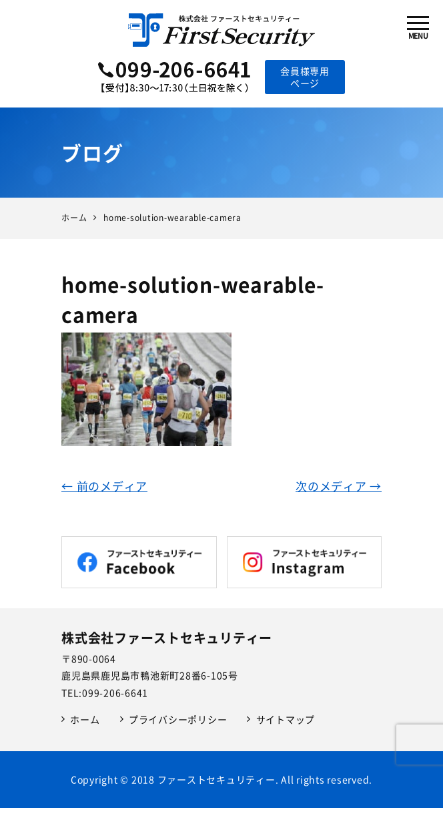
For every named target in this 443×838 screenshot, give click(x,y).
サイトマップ (286, 719)
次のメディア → (339, 485)
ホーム (84, 719)
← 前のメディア (104, 485)
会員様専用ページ (305, 76)
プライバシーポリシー (178, 719)
